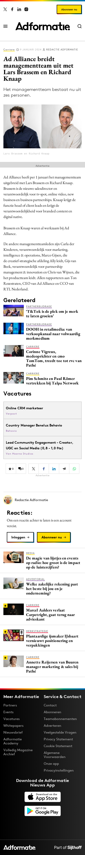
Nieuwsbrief (13, 732)
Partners (10, 705)
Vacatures (11, 719)
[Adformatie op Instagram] (26, 9)
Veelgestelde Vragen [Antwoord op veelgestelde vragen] (60, 732)
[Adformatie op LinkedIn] (19, 9)
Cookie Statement (58, 746)
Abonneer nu (69, 9)
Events (8, 712)
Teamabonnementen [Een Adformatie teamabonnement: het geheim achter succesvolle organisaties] (60, 719)
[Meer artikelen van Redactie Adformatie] (42, 499)
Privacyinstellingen (59, 770)
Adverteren (52, 725)
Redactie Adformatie (62, 49)
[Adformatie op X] (5, 9)
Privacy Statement (58, 739)
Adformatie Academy (12, 741)
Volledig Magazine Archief (18, 752)
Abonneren (52, 712)
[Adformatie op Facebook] (12, 9)
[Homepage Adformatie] (42, 26)
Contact (50, 705)
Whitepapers (13, 725)
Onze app (51, 763)
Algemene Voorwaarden (55, 755)
